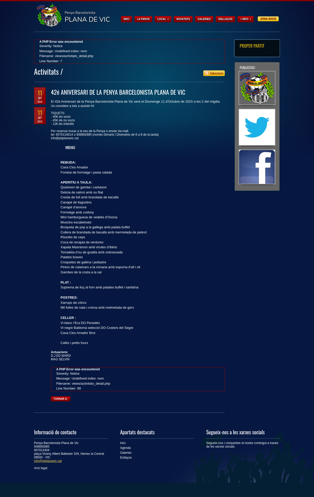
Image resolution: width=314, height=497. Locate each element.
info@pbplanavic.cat (48, 461)
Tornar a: (60, 398)
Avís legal (40, 468)
